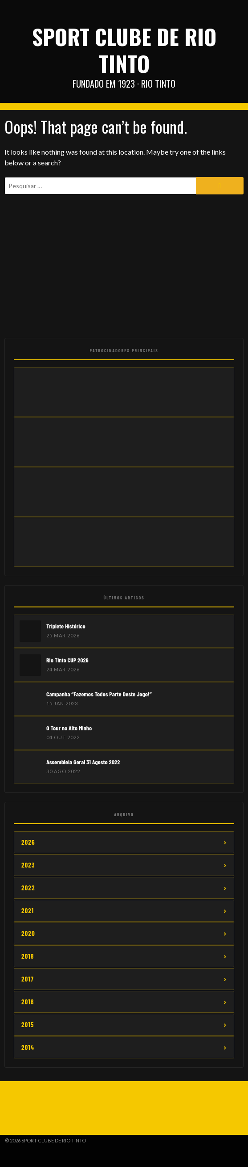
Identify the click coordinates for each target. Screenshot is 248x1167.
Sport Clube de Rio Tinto (124, 50)
